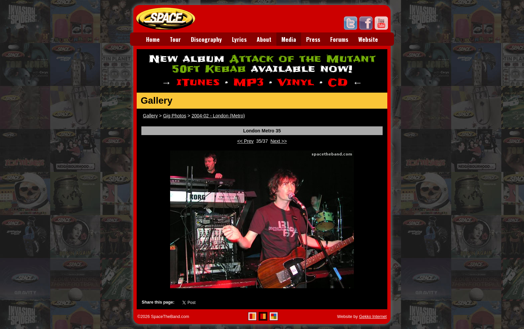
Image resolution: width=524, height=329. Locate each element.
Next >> (278, 141)
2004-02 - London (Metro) (218, 115)
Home (153, 39)
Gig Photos (174, 115)
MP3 (248, 82)
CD (338, 82)
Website (368, 39)
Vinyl (295, 82)
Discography (206, 39)
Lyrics (239, 39)
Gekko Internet (373, 316)
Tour (175, 39)
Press (313, 39)
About (264, 39)
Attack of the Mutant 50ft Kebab (274, 64)
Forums (339, 39)
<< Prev (245, 141)
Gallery (150, 115)
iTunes (198, 82)
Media (288, 39)
